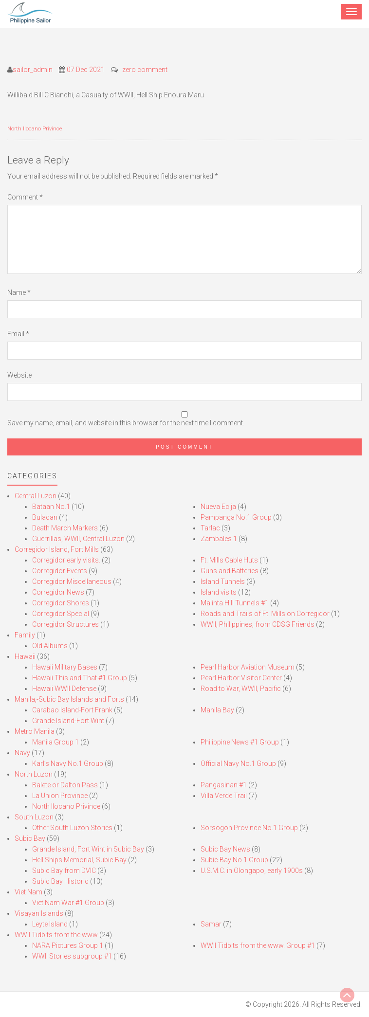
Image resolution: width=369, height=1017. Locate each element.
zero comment (144, 69)
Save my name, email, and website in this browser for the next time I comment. (125, 423)
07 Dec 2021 (86, 69)
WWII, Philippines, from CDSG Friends (257, 624)
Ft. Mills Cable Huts (229, 560)
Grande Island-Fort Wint (68, 721)
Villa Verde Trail (224, 795)
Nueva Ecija (218, 506)
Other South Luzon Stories (72, 828)
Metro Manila (35, 731)
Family (25, 635)
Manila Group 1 (55, 742)
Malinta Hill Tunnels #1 (235, 603)
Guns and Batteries (229, 571)
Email (18, 334)
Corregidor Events (59, 571)
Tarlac (210, 528)
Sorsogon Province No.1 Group (249, 828)
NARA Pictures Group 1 (67, 945)
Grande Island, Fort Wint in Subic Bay (88, 849)
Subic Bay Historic (60, 881)
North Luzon (34, 774)
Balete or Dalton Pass (65, 785)
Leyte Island (50, 924)
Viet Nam (28, 892)
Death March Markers (65, 528)
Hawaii (25, 656)
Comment (25, 197)
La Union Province (60, 795)
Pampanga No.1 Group (236, 517)
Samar (211, 924)
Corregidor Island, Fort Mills (57, 549)
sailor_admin (33, 69)
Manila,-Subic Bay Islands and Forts (69, 699)
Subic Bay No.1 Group (234, 860)
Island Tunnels (223, 581)
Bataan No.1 (51, 506)
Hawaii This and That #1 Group (79, 678)
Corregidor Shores (60, 603)
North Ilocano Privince (34, 129)
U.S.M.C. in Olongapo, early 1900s (252, 870)
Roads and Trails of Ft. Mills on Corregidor (265, 613)
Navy (22, 753)
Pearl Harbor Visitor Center (241, 678)
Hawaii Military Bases (64, 667)
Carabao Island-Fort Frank (72, 710)
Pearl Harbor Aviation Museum (248, 667)
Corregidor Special (60, 613)
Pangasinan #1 (224, 785)
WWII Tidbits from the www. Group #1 (258, 945)
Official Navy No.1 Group (238, 763)
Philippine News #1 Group (240, 742)
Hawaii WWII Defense (64, 688)
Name (19, 292)
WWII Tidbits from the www (56, 935)
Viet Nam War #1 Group (68, 903)
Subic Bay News (225, 849)
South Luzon (34, 817)
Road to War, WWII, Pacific (241, 688)
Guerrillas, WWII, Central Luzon (78, 539)
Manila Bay (217, 710)
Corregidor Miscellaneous (71, 581)
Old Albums (50, 646)
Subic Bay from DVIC (64, 870)
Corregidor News (58, 592)
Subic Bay (30, 838)
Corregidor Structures (65, 624)
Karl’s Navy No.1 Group (67, 763)
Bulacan (44, 517)
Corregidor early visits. (66, 560)
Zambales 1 (219, 539)
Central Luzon (35, 496)
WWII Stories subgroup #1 (72, 956)
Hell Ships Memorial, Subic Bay (79, 860)
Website (19, 375)
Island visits (219, 592)
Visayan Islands (39, 913)
